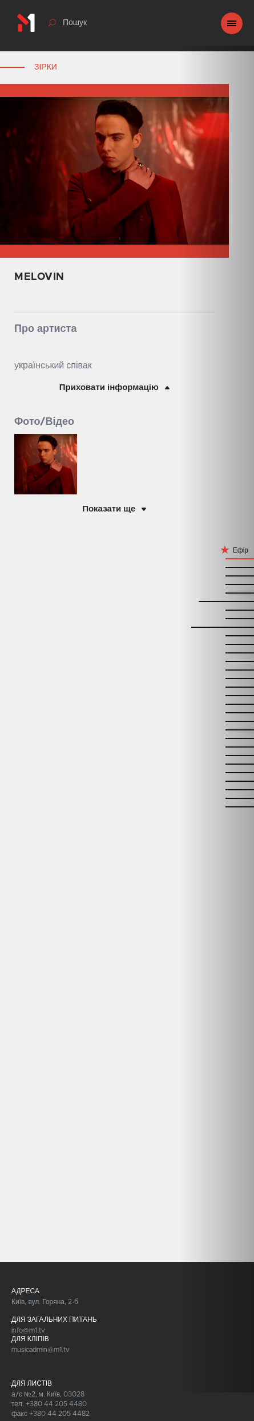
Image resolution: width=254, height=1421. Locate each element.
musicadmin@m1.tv (40, 1349)
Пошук (75, 23)
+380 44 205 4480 (56, 1403)
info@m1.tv (28, 1330)
